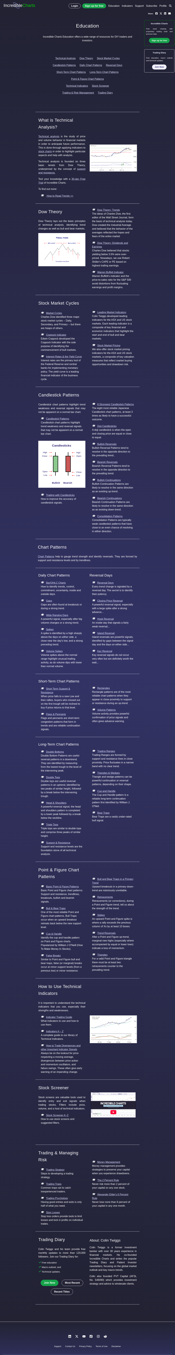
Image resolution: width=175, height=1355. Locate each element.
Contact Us (70, 1346)
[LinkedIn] (69, 1337)
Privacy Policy (85, 1346)
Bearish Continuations (109, 498)
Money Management (108, 1162)
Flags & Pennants (56, 714)
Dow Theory (86, 58)
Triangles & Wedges (108, 773)
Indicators (127, 6)
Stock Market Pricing (108, 345)
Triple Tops (52, 824)
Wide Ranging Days (57, 615)
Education (113, 6)
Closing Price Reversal (110, 600)
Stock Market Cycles (108, 58)
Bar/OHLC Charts (56, 582)
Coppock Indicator (56, 335)
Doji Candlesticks (107, 426)
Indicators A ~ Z (54, 1031)
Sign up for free (94, 6)
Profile (163, 6)
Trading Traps (53, 1184)
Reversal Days (114, 65)
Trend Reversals (106, 933)
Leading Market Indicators (111, 312)
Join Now (49, 1282)
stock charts (45, 151)
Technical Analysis (65, 58)
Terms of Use (101, 1346)
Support (139, 6)
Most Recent (72, 1282)
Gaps (49, 600)
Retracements (105, 897)
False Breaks (53, 955)
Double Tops (53, 777)
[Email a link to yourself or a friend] (169, 13)
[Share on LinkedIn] (165, 13)
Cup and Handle (106, 791)
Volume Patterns (106, 710)
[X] (76, 1337)
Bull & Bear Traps (56, 908)
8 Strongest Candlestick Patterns (115, 404)
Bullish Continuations (109, 480)
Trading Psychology (57, 1198)
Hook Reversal (105, 619)
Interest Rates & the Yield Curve (64, 356)
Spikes (50, 629)
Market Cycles (54, 313)
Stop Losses (53, 1212)
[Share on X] (161, 13)
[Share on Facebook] (156, 13)
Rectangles (103, 688)
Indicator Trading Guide (59, 1017)
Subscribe (151, 6)
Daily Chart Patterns (91, 65)
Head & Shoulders (56, 803)
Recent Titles (62, 1291)
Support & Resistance (58, 842)
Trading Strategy (55, 1169)
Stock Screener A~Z (57, 1115)
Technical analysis (48, 136)
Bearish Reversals (107, 462)
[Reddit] (105, 1337)
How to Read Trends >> (59, 196)
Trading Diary (105, 92)
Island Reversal (106, 633)
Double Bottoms (55, 752)
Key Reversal (104, 651)
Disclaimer (116, 1346)
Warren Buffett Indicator (110, 272)
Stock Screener (100, 86)
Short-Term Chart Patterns (71, 72)
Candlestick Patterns (64, 65)
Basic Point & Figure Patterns (62, 886)
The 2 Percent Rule (108, 1180)
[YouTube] (83, 1337)
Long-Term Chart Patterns (104, 72)
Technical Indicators (77, 86)
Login (74, 6)
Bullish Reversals (107, 444)
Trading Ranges (106, 751)
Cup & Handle (54, 934)
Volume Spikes (54, 651)
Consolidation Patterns (110, 516)
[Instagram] (98, 1337)
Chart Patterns (46, 556)
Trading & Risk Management (78, 92)
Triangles (102, 955)
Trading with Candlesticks (60, 495)
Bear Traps (103, 813)
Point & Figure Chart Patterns (87, 79)
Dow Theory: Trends (108, 210)
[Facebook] (91, 1337)
